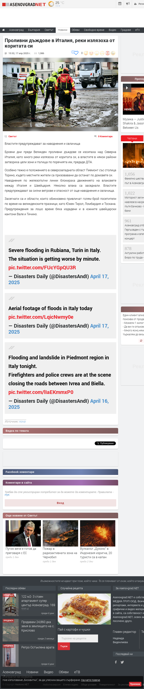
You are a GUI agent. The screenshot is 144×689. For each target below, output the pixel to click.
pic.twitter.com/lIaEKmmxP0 (40, 392)
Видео (48, 672)
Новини (62, 30)
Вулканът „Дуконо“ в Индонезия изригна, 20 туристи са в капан (96, 553)
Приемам (135, 684)
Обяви (64, 672)
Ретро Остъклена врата (37, 647)
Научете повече (90, 680)
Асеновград (12, 672)
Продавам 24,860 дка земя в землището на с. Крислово (37, 626)
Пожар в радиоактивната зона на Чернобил (60, 553)
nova (22, 421)
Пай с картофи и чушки (74, 629)
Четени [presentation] (132, 138)
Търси (63, 646)
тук (7, 494)
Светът (12, 136)
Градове (126, 30)
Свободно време (94, 30)
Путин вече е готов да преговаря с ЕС (21, 551)
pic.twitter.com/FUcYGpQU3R (42, 267)
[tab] (132, 139)
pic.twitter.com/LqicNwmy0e (40, 316)
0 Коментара (105, 136)
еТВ (77, 672)
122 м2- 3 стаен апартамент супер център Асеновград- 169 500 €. (38, 602)
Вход (60, 502)
